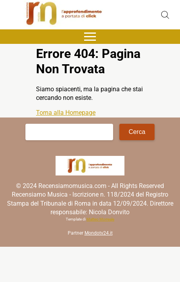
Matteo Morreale (100, 219)
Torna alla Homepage (65, 112)
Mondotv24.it (99, 233)
